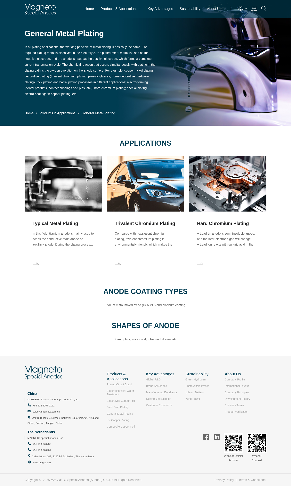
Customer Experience (159, 405)
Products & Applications (121, 9)
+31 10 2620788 (42, 444)
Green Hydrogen (195, 380)
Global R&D (153, 380)
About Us (216, 9)
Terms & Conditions (252, 480)
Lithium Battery (194, 393)
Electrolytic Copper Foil (121, 401)
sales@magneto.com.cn (46, 412)
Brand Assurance (156, 386)
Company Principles (237, 393)
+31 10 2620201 (42, 450)
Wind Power (192, 399)
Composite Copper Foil (121, 427)
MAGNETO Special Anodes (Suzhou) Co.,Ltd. (53, 400)
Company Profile (235, 380)
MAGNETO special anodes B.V (45, 438)
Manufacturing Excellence (161, 393)
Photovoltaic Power (197, 386)
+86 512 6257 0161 (43, 406)
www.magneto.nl (42, 463)
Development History (237, 399)
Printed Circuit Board (119, 385)
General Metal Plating (120, 414)
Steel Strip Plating (117, 407)
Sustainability (190, 9)
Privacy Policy (224, 480)
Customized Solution (158, 399)
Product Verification (236, 412)
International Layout (237, 386)
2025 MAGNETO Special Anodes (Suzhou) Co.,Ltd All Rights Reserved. (92, 480)
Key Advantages (160, 9)
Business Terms (234, 405)
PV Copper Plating (118, 420)
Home (89, 9)
